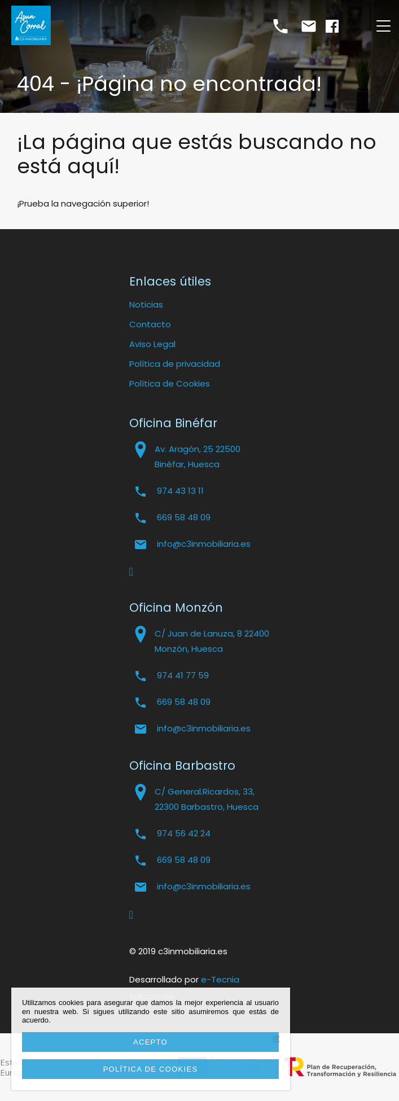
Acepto (150, 1042)
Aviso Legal (152, 344)
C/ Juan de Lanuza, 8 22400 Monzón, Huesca (212, 641)
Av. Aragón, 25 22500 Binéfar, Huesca (197, 456)
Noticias (146, 304)
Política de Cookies (169, 383)
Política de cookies (150, 1069)
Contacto (150, 324)
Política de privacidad (174, 363)
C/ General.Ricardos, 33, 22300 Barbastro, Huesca (206, 799)
